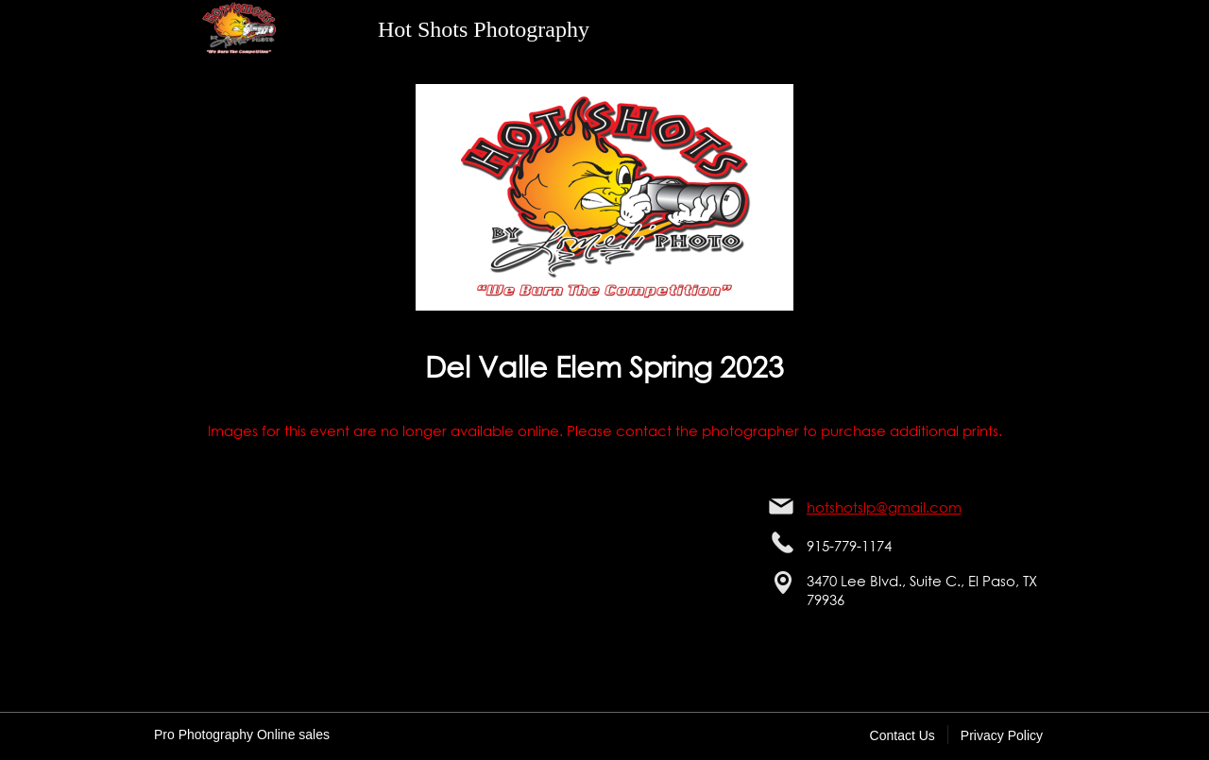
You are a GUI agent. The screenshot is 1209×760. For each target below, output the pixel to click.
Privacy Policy (1002, 735)
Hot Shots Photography (483, 29)
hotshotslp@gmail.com (884, 507)
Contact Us (902, 735)
